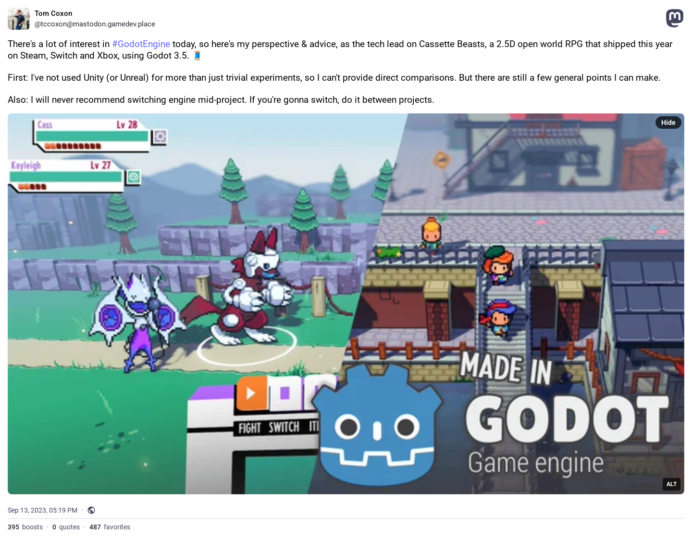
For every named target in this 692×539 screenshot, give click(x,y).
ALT (672, 484)
